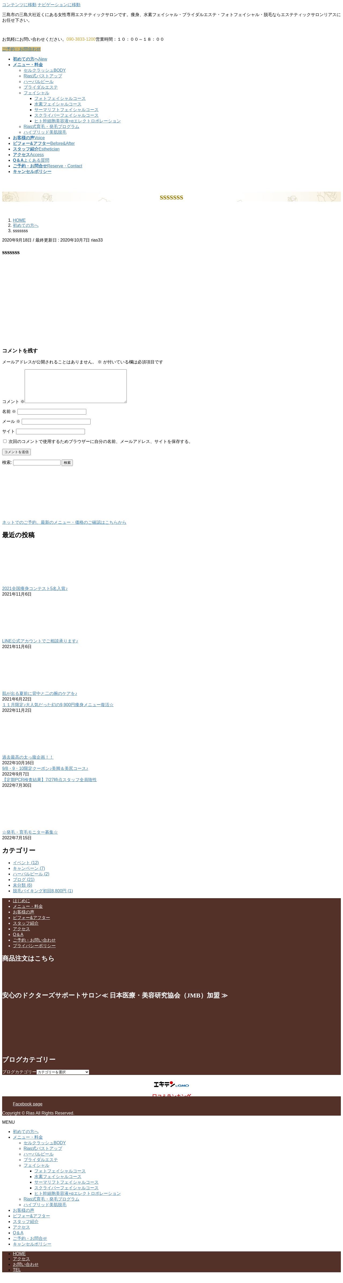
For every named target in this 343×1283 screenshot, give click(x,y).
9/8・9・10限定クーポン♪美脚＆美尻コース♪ (45, 775)
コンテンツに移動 (19, 4)
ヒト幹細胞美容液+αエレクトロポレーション (77, 121)
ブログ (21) (24, 886)
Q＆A (18, 941)
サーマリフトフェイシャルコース (66, 109)
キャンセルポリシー (32, 1250)
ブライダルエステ (41, 87)
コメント (13, 408)
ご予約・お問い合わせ (34, 946)
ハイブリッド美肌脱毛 (45, 132)
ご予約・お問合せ (30, 1245)
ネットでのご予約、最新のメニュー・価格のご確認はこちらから (64, 528)
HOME (19, 1260)
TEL (17, 1276)
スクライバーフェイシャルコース (66, 115)
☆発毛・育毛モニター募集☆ (30, 838)
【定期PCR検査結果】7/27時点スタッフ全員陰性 (49, 786)
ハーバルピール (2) (31, 880)
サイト (8, 437)
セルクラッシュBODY (45, 70)
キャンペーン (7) (29, 874)
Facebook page (27, 1110)
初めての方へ (26, 1138)
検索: (7, 468)
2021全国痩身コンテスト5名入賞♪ (35, 595)
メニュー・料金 (28, 912)
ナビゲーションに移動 (59, 4)
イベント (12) (26, 869)
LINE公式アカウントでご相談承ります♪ (40, 647)
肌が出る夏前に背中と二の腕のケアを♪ (39, 700)
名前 (9, 418)
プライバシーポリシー (34, 952)
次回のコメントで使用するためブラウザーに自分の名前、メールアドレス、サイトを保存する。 (101, 448)
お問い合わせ (26, 1271)
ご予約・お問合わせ (21, 49)
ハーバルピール (39, 81)
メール (11, 428)
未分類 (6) (22, 891)
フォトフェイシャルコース (60, 98)
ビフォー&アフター (31, 924)
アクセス (21, 935)
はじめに (21, 907)
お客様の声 (23, 918)
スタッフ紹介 (26, 929)
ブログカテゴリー (19, 1078)
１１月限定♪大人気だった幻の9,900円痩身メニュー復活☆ (58, 711)
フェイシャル (36, 93)
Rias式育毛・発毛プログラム (51, 126)
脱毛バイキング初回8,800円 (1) (43, 897)
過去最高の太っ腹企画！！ (28, 763)
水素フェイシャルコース (57, 104)
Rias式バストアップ (43, 76)
